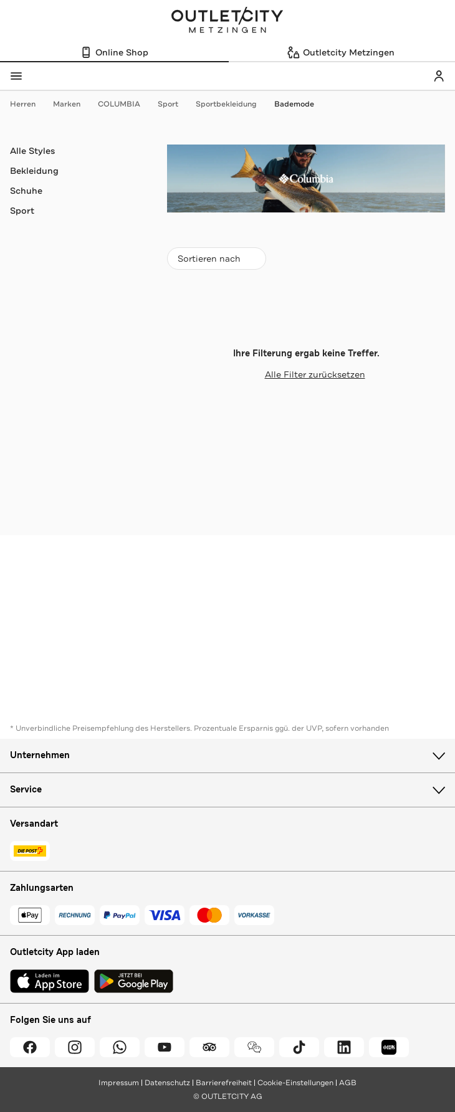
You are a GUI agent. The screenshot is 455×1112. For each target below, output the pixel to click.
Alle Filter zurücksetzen (306, 374)
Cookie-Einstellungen (295, 1083)
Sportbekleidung (232, 104)
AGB (348, 1083)
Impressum (118, 1083)
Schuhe (26, 190)
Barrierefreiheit (224, 1083)
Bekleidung (34, 170)
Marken (73, 104)
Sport (174, 104)
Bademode (294, 104)
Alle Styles (32, 150)
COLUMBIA (125, 104)
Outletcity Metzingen (227, 21)
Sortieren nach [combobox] (216, 261)
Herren (29, 104)
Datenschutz (167, 1083)
